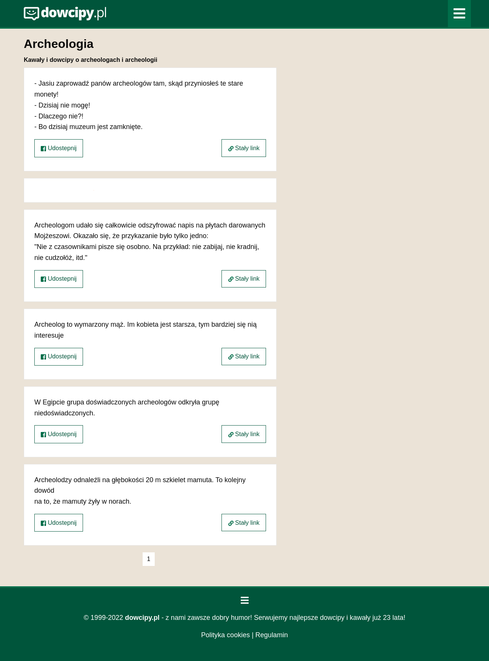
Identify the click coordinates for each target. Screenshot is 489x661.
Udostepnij (59, 148)
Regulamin (271, 635)
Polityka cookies (225, 635)
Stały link (244, 147)
